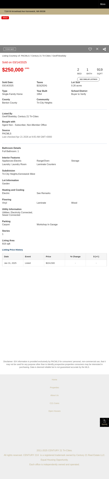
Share (104, 422)
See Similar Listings (88, 79)
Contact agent (9, 49)
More (102, 4)
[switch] (90, 49)
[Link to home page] (3, 4)
